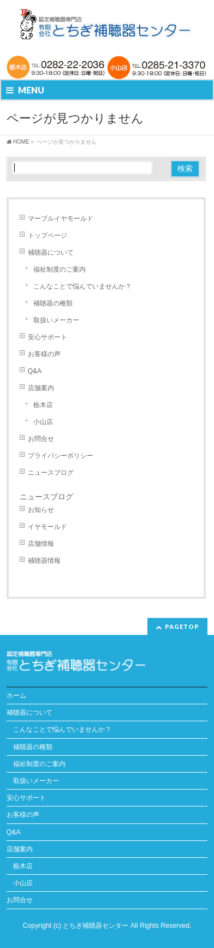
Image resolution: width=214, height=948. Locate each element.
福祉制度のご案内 (59, 269)
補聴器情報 (44, 560)
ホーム (16, 695)
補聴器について (51, 252)
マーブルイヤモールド (60, 218)
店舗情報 (41, 543)
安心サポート (47, 337)
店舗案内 (41, 388)
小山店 (43, 422)
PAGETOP (182, 626)
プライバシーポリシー (60, 456)
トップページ (47, 235)
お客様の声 (44, 354)
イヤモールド (47, 527)
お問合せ (41, 439)
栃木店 (43, 405)
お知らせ (41, 510)
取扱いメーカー (56, 320)
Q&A (34, 371)
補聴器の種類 (53, 303)
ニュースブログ (51, 472)
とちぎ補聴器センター (96, 925)
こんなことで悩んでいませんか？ (82, 286)
